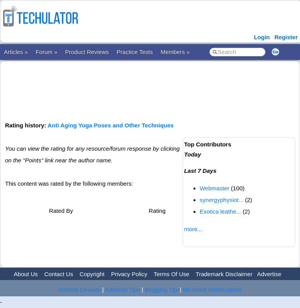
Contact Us (58, 274)
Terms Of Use (171, 274)
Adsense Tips (122, 289)
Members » (175, 52)
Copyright (92, 274)
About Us (26, 274)
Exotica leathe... (220, 211)
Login (262, 37)
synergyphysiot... (222, 200)
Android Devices (79, 289)
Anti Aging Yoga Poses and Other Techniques (110, 125)
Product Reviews (87, 52)
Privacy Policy (129, 274)
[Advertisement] (146, 90)
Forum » (47, 52)
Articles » (16, 52)
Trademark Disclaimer (224, 274)
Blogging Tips (162, 289)
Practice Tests (135, 52)
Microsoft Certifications (212, 289)
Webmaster (214, 188)
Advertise (269, 274)
